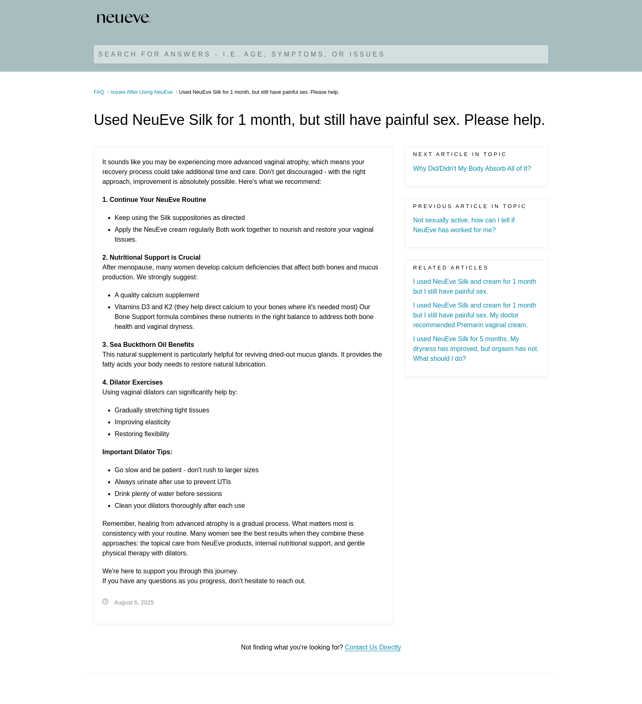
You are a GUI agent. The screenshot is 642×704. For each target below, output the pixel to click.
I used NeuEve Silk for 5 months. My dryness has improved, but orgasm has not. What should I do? (476, 348)
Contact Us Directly (373, 647)
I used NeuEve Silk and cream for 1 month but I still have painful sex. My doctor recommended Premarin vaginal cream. (474, 315)
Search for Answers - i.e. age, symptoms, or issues (241, 54)
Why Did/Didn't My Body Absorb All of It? (472, 168)
